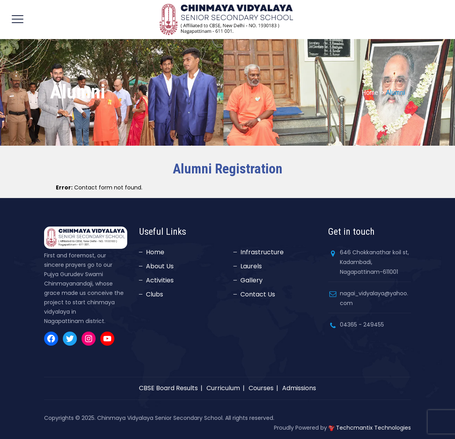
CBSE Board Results (168, 388)
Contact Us (257, 294)
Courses (261, 388)
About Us (160, 266)
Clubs (154, 294)
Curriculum (223, 388)
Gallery (251, 280)
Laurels (251, 266)
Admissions (299, 388)
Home (370, 92)
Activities (160, 280)
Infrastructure (262, 252)
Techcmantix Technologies (373, 428)
